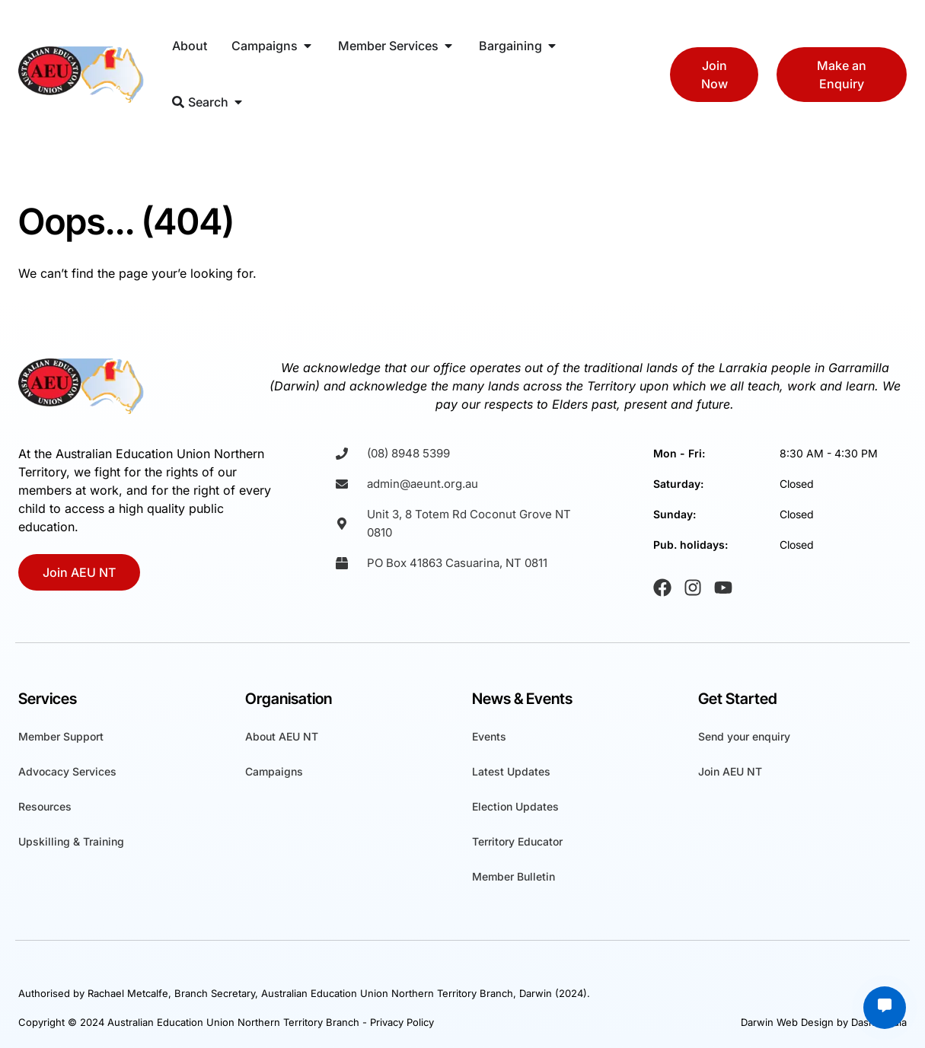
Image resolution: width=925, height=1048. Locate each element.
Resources (45, 806)
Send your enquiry (744, 736)
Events (489, 736)
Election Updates (515, 806)
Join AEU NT (730, 771)
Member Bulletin (513, 876)
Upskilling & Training (71, 841)
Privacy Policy (402, 1022)
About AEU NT (281, 736)
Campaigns (274, 771)
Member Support (61, 736)
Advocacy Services (67, 771)
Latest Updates (511, 771)
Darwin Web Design (787, 1022)
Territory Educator (517, 841)
